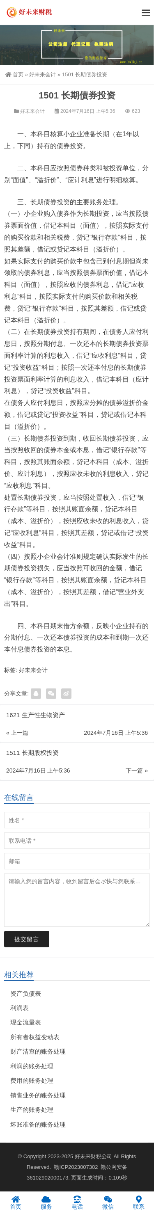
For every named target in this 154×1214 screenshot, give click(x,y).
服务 (46, 1202)
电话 (77, 1202)
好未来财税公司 (93, 1156)
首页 (14, 74)
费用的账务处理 (31, 1080)
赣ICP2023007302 (76, 1167)
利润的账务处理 (31, 1066)
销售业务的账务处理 (38, 1095)
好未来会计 (42, 74)
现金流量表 (25, 1022)
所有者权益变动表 (35, 1036)
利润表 (19, 1007)
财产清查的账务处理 (38, 1051)
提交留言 (26, 939)
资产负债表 (25, 993)
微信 (107, 1202)
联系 (138, 1202)
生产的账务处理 (31, 1109)
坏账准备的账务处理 (38, 1124)
